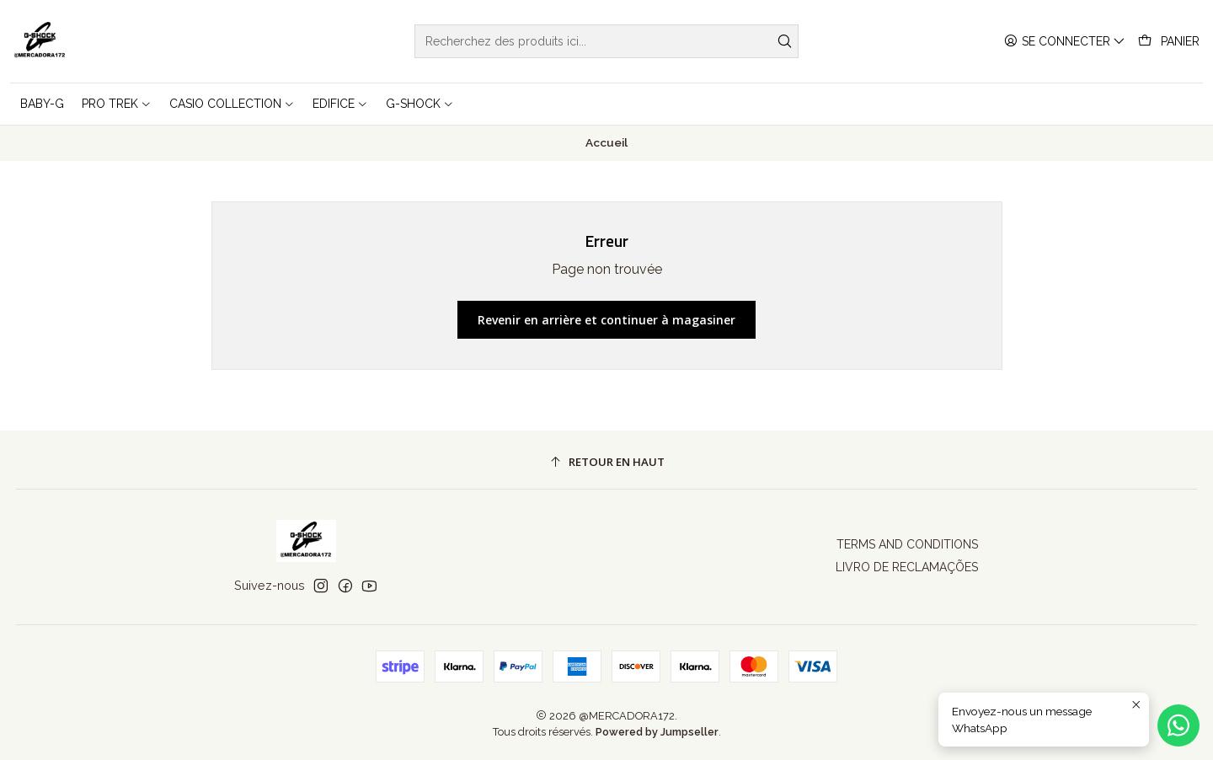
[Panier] (1169, 41)
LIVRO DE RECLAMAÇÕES (907, 567)
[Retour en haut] (607, 462)
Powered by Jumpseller (657, 731)
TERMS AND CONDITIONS (907, 544)
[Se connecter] (1065, 41)
